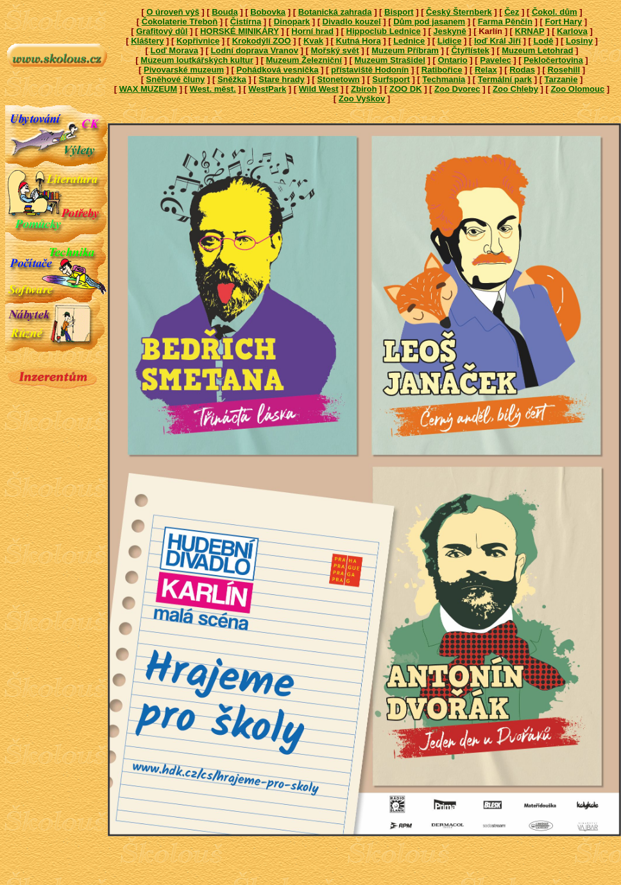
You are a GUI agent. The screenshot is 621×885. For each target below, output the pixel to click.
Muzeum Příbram (405, 50)
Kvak (313, 41)
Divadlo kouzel (352, 21)
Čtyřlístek (470, 50)
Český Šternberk (459, 12)
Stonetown (338, 79)
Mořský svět (334, 50)
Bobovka (267, 12)
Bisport (399, 12)
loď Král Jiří (497, 41)
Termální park (505, 79)
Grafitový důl (161, 31)
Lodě (543, 41)
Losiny (579, 41)
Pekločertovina (553, 60)
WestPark (267, 89)
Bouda (224, 12)
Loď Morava (174, 50)
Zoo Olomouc (577, 89)
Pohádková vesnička (278, 69)
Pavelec (495, 60)
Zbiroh (364, 89)
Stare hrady (282, 79)
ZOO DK (405, 89)
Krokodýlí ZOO (261, 41)
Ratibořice (442, 69)
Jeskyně (449, 31)
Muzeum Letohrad (537, 50)
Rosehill (563, 69)
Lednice (409, 41)
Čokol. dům (554, 12)
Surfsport (391, 79)
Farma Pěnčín (505, 21)
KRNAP (530, 31)
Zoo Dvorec (457, 89)
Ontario (452, 60)
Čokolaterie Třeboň (179, 21)
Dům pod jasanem (429, 21)
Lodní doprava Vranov (254, 50)
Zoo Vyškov (362, 98)
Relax (486, 69)
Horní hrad (312, 31)
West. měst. (213, 89)
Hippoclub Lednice (383, 31)
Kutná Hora (358, 41)
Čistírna (245, 21)
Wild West (319, 89)
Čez (511, 12)
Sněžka (231, 79)
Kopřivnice (197, 41)
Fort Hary (563, 21)
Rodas (522, 69)
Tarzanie (561, 79)
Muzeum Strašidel (389, 60)
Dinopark (292, 21)
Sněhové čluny (175, 79)
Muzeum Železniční (303, 60)
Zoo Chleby (515, 89)
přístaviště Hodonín (370, 69)
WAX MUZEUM (148, 89)
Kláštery (147, 41)
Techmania (443, 79)
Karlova (572, 31)
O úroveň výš (172, 12)
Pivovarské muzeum (184, 69)
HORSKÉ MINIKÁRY (239, 31)
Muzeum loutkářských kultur (196, 60)
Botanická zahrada (335, 12)
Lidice (450, 41)
